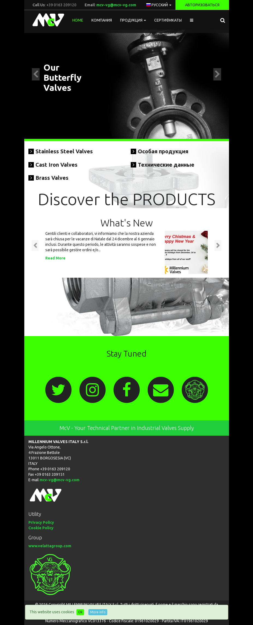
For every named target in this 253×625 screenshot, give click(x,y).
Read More (55, 258)
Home (77, 20)
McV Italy (46, 19)
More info (98, 612)
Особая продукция (163, 151)
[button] (191, 20)
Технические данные (166, 165)
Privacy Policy (41, 522)
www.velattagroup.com (49, 546)
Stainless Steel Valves (64, 151)
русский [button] (158, 5)
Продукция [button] (133, 20)
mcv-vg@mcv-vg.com (116, 5)
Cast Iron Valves (56, 165)
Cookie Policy (40, 528)
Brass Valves (52, 178)
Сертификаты (168, 20)
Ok (80, 612)
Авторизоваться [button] (202, 5)
